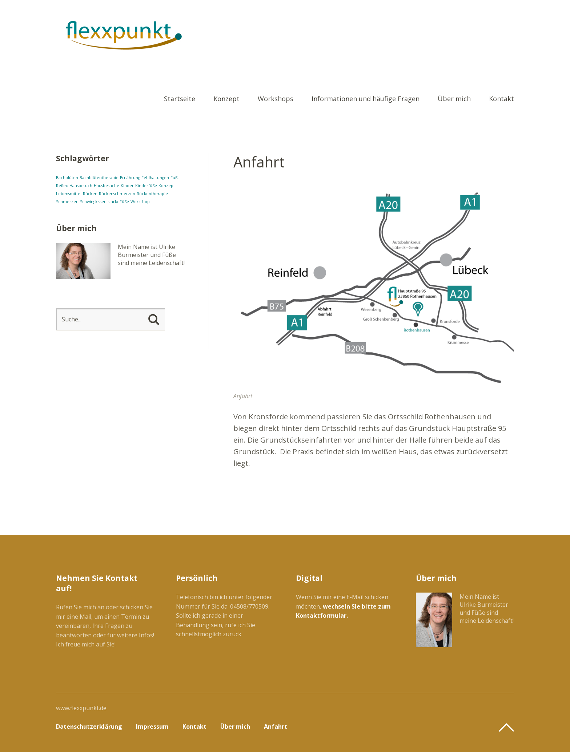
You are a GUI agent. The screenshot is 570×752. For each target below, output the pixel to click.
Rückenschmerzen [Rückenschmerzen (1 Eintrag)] (117, 193)
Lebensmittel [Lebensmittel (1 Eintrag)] (68, 193)
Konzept (226, 99)
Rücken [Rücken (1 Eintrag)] (90, 193)
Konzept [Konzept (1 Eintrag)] (166, 185)
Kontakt (501, 99)
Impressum (152, 727)
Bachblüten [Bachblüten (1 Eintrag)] (67, 177)
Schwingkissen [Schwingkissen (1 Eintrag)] (93, 201)
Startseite (179, 99)
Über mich (454, 99)
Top (506, 727)
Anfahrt (275, 727)
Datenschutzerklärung (89, 727)
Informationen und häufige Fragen (366, 99)
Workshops (275, 99)
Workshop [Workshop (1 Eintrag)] (140, 201)
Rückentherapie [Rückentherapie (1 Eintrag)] (152, 193)
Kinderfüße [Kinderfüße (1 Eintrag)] (146, 185)
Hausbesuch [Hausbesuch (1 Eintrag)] (80, 185)
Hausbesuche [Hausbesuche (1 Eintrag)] (106, 185)
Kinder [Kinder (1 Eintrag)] (127, 185)
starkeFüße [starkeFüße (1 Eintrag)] (118, 201)
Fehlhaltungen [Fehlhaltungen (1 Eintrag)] (155, 177)
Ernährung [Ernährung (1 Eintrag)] (130, 177)
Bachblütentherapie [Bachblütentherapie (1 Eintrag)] (99, 177)
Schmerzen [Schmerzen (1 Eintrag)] (67, 201)
